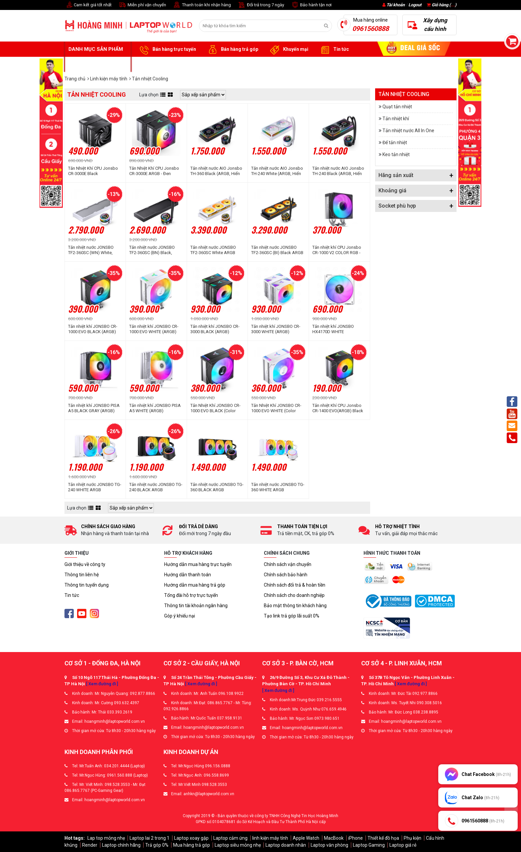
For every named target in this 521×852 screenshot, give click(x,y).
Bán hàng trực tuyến (167, 49)
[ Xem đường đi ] (102, 683)
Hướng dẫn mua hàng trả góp (194, 585)
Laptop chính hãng (121, 845)
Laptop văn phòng (329, 845)
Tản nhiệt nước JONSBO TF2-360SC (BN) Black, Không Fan (152, 250)
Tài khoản (395, 4)
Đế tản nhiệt (394, 142)
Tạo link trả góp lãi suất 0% (291, 615)
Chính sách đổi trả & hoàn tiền (294, 585)
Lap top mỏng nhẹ (106, 838)
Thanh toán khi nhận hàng (202, 5)
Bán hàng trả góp (232, 49)
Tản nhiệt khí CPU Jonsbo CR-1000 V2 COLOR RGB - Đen (336, 250)
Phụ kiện (412, 838)
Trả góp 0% (156, 845)
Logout (414, 4)
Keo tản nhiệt (396, 154)
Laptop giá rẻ (402, 845)
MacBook (334, 838)
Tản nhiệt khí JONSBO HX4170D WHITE (333, 329)
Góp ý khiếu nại (179, 615)
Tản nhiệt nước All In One (408, 130)
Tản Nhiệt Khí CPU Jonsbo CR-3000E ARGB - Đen (154, 171)
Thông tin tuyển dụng (86, 585)
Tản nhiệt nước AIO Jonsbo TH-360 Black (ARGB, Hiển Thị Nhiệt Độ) (216, 171)
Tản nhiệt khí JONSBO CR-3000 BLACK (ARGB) (215, 329)
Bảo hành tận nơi (311, 5)
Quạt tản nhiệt (397, 106)
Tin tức (333, 49)
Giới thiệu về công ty (84, 564)
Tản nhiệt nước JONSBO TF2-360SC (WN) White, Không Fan (91, 250)
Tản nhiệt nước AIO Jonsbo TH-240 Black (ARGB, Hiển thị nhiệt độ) (338, 171)
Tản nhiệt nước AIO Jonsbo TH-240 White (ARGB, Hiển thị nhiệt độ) (277, 171)
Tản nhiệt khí (395, 118)
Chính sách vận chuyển (287, 564)
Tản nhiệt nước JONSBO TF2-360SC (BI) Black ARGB (277, 250)
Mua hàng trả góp (191, 845)
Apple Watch (306, 838)
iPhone (355, 838)
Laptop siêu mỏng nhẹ (238, 845)
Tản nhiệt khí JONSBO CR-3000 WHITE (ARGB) (275, 329)
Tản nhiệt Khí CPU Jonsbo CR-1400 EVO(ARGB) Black (337, 408)
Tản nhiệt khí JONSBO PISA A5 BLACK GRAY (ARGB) (94, 408)
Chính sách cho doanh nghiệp (294, 595)
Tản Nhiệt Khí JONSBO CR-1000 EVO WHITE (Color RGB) (276, 408)
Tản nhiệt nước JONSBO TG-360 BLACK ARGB (217, 487)
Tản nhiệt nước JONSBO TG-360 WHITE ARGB (277, 487)
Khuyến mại (288, 49)
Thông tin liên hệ (81, 574)
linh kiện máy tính (270, 838)
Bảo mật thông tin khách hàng (295, 605)
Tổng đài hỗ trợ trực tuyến (191, 595)
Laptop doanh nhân (285, 845)
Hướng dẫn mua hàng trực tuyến (198, 564)
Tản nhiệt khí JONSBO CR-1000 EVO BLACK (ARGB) (92, 329)
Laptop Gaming (369, 845)
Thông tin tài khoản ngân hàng (196, 605)
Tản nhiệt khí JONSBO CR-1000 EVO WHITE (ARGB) (153, 329)
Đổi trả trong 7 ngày (261, 5)
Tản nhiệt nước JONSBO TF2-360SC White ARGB (213, 250)
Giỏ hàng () (442, 4)
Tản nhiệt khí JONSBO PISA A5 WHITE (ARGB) (155, 408)
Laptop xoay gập (191, 838)
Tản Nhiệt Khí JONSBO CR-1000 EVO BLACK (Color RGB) (215, 408)
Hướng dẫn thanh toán (187, 574)
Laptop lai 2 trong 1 (149, 838)
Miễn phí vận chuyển (142, 5)
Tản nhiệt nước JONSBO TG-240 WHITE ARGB (94, 487)
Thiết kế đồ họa (383, 838)
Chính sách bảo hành (285, 574)
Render (89, 845)
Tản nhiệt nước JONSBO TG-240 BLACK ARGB (155, 487)
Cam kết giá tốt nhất (88, 5)
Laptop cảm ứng (230, 838)
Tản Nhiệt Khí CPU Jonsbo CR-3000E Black (93, 171)
